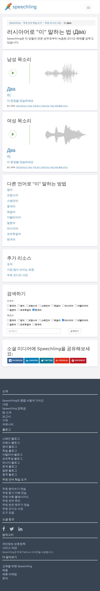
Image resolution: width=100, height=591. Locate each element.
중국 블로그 (9, 474)
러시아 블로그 (11, 462)
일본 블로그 (9, 470)
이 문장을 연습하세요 (20, 100)
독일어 (11, 212)
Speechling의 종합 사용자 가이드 (23, 400)
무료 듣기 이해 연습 (14, 492)
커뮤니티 (8, 424)
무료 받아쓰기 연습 (14, 488)
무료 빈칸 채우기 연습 (15, 504)
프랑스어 (12, 195)
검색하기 (74, 331)
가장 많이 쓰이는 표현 (20, 269)
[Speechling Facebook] (5, 529)
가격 (5, 420)
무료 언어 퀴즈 (11, 500)
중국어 (11, 206)
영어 (10, 189)
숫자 (10, 264)
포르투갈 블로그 (12, 458)
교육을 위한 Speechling (17, 566)
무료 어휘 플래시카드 (15, 496)
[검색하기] (34, 331)
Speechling (14, 23)
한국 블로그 (9, 466)
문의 (5, 578)
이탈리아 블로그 (12, 454)
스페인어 (12, 200)
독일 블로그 (9, 450)
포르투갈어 (14, 234)
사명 (5, 404)
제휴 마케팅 (9, 574)
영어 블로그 (9, 446)
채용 (5, 570)
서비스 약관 (9, 548)
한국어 (11, 239)
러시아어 (12, 228)
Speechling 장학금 (14, 408)
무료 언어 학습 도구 (32, 23)
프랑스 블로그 (11, 442)
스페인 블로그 (11, 438)
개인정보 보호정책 (13, 543)
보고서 (6, 416)
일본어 (11, 223)
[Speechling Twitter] (13, 529)
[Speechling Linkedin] (22, 529)
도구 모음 (8, 512)
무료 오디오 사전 (53, 23)
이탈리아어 (14, 217)
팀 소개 (6, 412)
